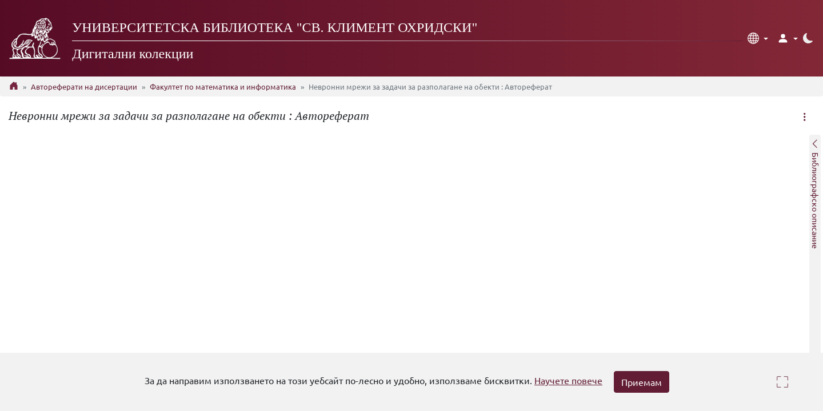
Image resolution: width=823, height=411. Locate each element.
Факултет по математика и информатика (223, 86)
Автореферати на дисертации (84, 86)
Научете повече (568, 380)
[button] (758, 38)
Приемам (641, 382)
